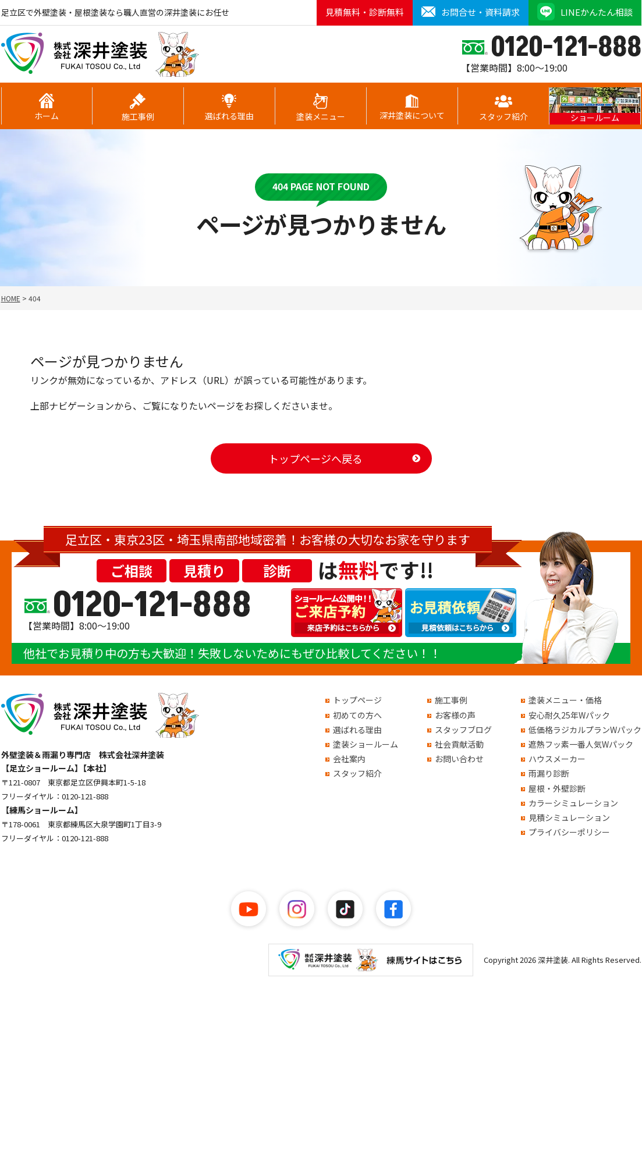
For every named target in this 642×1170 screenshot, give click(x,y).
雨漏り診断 (549, 773)
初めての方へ (357, 715)
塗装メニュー (320, 107)
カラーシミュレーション (573, 803)
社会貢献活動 (459, 744)
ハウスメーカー (557, 758)
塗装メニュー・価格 (565, 700)
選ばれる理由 (229, 108)
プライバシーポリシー (569, 832)
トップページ (357, 700)
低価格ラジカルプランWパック (585, 729)
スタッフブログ (463, 729)
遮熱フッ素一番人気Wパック (581, 744)
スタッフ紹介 (503, 107)
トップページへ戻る (315, 458)
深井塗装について (412, 107)
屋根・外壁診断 (557, 788)
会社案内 (349, 758)
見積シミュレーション (569, 817)
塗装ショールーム (365, 744)
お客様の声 (455, 715)
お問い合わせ (459, 758)
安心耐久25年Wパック (569, 715)
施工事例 (138, 107)
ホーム (46, 107)
